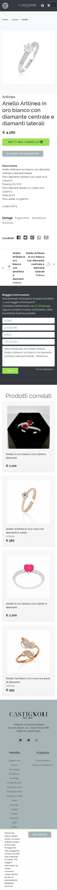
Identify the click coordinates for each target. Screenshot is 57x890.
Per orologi (14, 769)
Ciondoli (14, 809)
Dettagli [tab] (7, 218)
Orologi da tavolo (14, 791)
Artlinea (19, 268)
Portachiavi (14, 774)
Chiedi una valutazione (42, 765)
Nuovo (15, 19)
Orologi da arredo (14, 796)
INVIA (10, 371)
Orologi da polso (14, 782)
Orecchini (14, 818)
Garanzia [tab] (7, 222)
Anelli (14, 800)
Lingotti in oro (14, 760)
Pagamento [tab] (22, 218)
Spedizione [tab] (39, 218)
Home (5, 19)
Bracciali (14, 805)
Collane (14, 813)
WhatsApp (42, 305)
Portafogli (14, 778)
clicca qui (9, 886)
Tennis (14, 827)
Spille (14, 822)
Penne (14, 765)
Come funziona (43, 760)
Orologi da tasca (14, 787)
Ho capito (40, 834)
